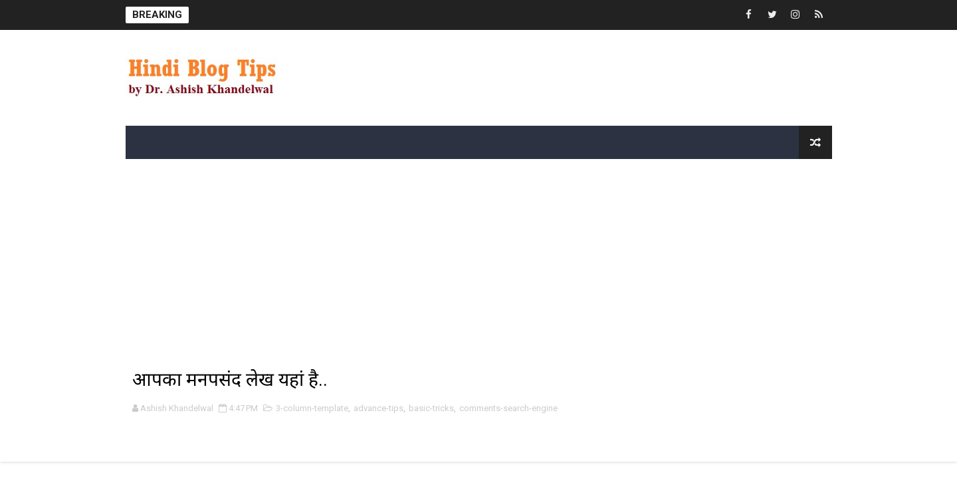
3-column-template (312, 408)
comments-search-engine (508, 408)
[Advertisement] (424, 71)
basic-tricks (431, 408)
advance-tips (378, 408)
